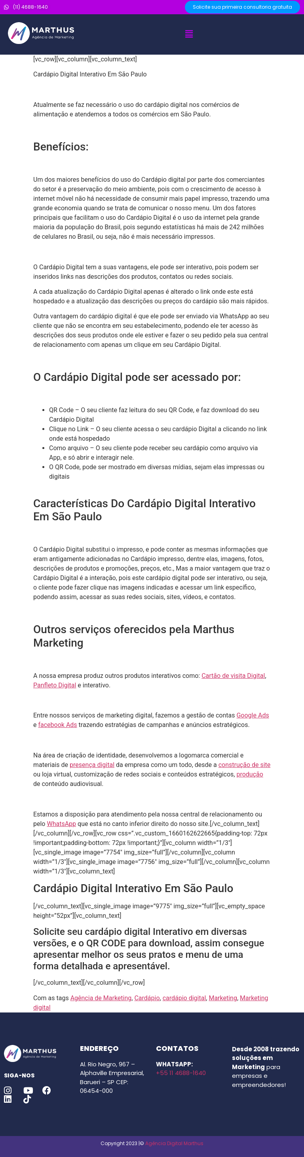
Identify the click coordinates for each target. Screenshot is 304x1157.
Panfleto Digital (54, 685)
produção (249, 774)
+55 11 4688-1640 (181, 1073)
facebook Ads (57, 725)
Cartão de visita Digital (233, 675)
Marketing (223, 998)
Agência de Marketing (101, 998)
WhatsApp (61, 824)
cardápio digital (184, 998)
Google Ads (252, 715)
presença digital (92, 765)
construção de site (244, 765)
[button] (189, 34)
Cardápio (147, 998)
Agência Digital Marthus (174, 1143)
